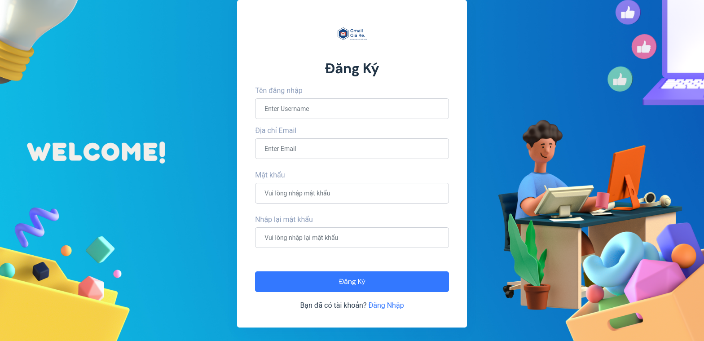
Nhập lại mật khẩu (284, 219)
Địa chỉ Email (275, 130)
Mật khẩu (270, 175)
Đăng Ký (352, 281)
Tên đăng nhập (278, 90)
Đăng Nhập (386, 305)
